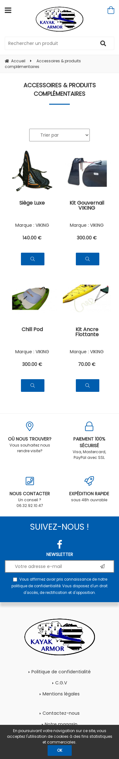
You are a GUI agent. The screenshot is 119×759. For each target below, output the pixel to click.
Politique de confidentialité (61, 672)
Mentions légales (61, 694)
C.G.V (61, 683)
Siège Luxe (32, 204)
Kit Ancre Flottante (87, 332)
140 (32, 238)
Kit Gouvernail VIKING (86, 206)
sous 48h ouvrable (89, 489)
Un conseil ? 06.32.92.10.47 (30, 492)
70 (87, 364)
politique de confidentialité (36, 586)
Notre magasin (61, 724)
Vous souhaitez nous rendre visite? (30, 438)
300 (87, 238)
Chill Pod (32, 330)
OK (59, 750)
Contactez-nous (61, 713)
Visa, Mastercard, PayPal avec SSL (89, 441)
